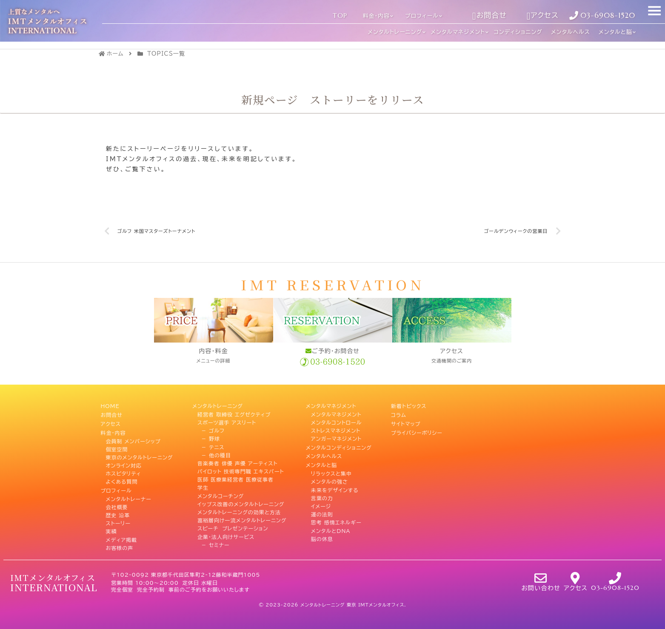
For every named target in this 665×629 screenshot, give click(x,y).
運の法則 (322, 511)
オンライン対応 (124, 462)
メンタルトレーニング (217, 405)
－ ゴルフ (211, 430)
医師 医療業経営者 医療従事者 (235, 479)
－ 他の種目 (214, 454)
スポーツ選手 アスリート (226, 421)
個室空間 (117, 446)
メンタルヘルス (324, 454)
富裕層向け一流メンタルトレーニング (241, 519)
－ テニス (210, 446)
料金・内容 (113, 430)
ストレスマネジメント (335, 430)
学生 (202, 487)
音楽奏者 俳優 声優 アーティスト (237, 462)
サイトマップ (405, 421)
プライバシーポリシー (416, 430)
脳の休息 (322, 535)
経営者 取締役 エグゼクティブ (234, 413)
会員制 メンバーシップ (133, 438)
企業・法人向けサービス (225, 535)
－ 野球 (208, 438)
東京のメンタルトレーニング (139, 454)
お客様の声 (120, 544)
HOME (110, 405)
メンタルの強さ (329, 479)
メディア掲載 (121, 535)
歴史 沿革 (118, 511)
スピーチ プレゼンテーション (232, 527)
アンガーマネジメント (336, 438)
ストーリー (118, 519)
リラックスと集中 (331, 470)
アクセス (111, 421)
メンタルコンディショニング (339, 446)
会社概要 (117, 503)
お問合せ (112, 413)
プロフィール (116, 487)
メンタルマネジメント (331, 405)
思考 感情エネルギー (336, 519)
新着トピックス (408, 405)
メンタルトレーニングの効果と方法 (239, 511)
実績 (111, 527)
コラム (398, 413)
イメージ (321, 503)
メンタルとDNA (331, 527)
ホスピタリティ (123, 470)
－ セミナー (213, 544)
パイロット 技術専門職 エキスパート (240, 470)
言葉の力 (322, 495)
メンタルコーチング (220, 495)
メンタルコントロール (336, 421)
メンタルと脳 (321, 462)
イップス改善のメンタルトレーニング (241, 503)
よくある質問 (122, 479)
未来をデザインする (335, 487)
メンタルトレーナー (128, 495)
